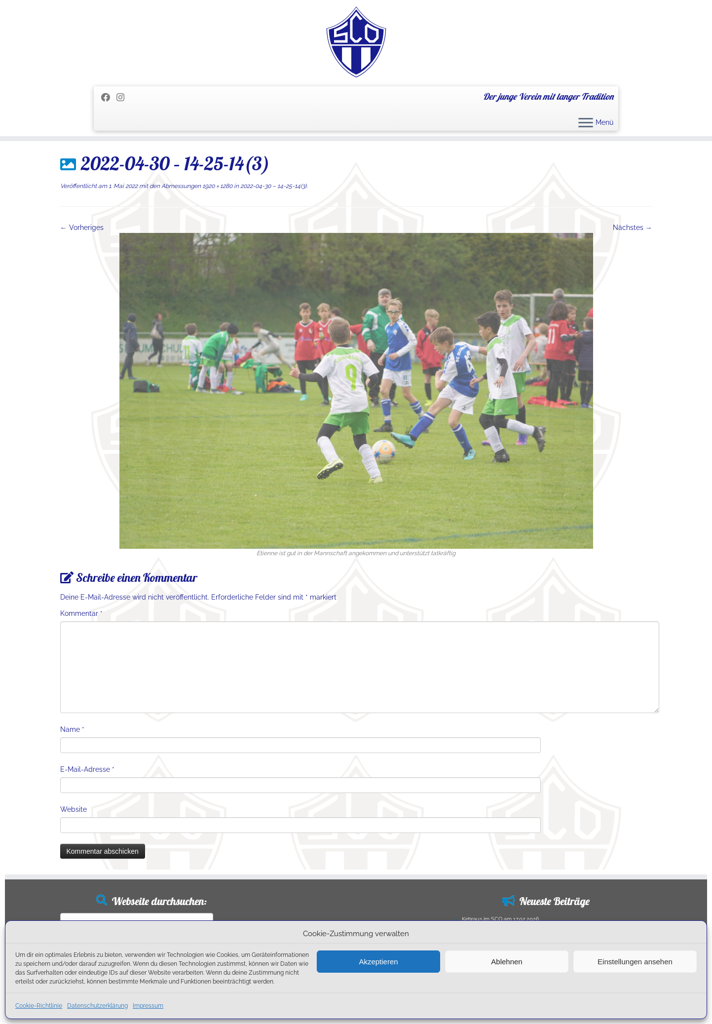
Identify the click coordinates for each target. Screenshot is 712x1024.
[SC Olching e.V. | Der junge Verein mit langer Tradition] (356, 42)
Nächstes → (632, 227)
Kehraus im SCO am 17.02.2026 (500, 919)
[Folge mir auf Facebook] (108, 97)
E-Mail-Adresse (87, 769)
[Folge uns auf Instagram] (123, 97)
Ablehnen (506, 961)
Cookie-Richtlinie (38, 1005)
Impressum (148, 1005)
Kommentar (81, 613)
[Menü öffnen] (585, 123)
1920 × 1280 (216, 186)
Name (72, 729)
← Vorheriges (82, 227)
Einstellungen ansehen (635, 961)
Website (73, 809)
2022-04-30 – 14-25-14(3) (272, 186)
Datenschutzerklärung (97, 1005)
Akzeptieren (378, 961)
